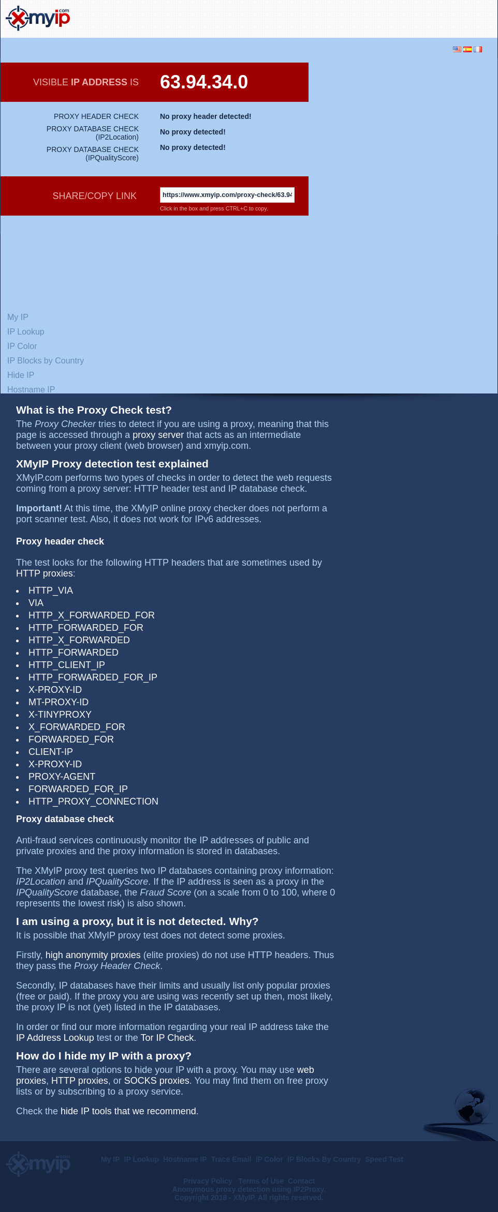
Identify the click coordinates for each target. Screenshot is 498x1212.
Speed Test (384, 1159)
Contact (301, 1181)
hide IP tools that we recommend (128, 1111)
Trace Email (231, 1159)
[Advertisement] (396, 130)
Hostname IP (31, 389)
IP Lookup (26, 331)
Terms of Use (261, 1181)
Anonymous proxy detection (221, 1189)
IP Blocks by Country (45, 360)
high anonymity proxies (93, 955)
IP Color (22, 346)
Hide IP (20, 375)
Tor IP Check (167, 1038)
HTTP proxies (44, 573)
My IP (17, 317)
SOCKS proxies (156, 1080)
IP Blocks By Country (324, 1159)
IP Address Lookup (55, 1038)
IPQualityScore (112, 158)
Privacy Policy (209, 1181)
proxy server (158, 435)
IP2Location (117, 137)
